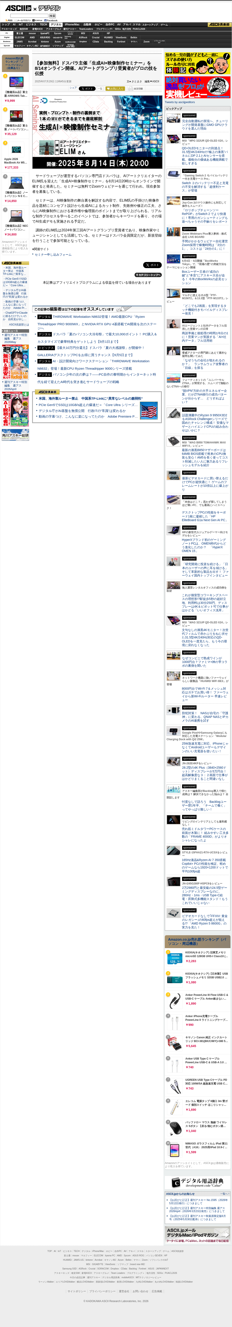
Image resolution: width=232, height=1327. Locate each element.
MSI (83, 33)
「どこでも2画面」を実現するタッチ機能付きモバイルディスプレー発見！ (205, 309)
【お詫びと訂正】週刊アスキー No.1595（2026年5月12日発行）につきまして (198, 1202)
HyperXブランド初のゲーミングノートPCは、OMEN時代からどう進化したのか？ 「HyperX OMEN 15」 (204, 545)
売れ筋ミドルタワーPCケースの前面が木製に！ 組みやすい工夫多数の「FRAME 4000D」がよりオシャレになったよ (205, 834)
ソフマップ (57, 46)
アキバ (127, 24)
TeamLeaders (86, 29)
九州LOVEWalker (144, 1282)
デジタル (47, 8)
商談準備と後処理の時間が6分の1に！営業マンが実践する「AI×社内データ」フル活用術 (205, 337)
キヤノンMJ (32, 46)
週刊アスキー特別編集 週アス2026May (15, 338)
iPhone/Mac (72, 24)
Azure (58, 41)
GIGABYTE (57, 38)
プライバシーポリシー (102, 1291)
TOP (49, 1251)
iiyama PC (110, 1255)
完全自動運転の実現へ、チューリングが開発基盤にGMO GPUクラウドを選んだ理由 (205, 124)
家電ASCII (37, 29)
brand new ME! (137, 1264)
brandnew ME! (70, 46)
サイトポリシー (77, 1291)
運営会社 (124, 1291)
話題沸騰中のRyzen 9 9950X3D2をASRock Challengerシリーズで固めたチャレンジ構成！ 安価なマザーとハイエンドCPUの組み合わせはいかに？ (205, 422)
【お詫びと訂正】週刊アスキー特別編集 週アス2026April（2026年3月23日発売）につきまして (197, 1210)
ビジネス (31, 24)
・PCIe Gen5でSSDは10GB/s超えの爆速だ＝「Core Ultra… (15, 282)
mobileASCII (128, 1277)
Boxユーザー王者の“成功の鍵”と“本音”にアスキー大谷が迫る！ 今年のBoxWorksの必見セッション (204, 277)
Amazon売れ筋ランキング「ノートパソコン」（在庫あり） (14, 63)
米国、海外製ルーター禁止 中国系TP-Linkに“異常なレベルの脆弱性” (91, 398)
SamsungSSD (68, 37)
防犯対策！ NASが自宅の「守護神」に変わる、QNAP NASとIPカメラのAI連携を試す (205, 716)
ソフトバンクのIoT (159, 41)
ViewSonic (121, 37)
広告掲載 (157, 1291)
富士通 (19, 33)
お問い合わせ (140, 1291)
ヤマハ (134, 41)
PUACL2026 (139, 29)
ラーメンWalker (46, 1282)
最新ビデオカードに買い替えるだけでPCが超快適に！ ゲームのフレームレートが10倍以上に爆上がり (205, 483)
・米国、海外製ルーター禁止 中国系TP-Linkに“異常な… (14, 271)
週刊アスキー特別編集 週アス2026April (15, 385)
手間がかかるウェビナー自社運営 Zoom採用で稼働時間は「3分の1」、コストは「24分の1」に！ (206, 245)
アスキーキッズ (9, 29)
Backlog (108, 41)
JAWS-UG (79, 1260)
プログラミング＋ (135, 1273)
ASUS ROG (45, 37)
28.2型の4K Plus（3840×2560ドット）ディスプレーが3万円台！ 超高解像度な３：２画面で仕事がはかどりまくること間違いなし (205, 773)
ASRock (83, 37)
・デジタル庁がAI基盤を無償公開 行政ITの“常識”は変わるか (15, 293)
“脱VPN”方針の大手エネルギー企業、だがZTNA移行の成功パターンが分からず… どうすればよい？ (204, 396)
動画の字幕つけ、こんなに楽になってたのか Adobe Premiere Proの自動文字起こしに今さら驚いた (113, 416)
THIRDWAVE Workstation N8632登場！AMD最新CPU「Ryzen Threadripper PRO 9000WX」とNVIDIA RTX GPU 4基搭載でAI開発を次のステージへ (96, 322)
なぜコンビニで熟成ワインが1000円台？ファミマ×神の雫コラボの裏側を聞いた (204, 662)
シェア (73, 87)
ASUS (96, 33)
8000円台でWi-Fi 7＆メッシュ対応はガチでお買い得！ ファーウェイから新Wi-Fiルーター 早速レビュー (205, 694)
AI (14, 24)
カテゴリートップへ (148, 275)
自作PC (109, 24)
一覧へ (224, 1193)
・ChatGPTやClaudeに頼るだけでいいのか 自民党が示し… (15, 316)
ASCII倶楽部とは (19, 324)
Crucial (96, 37)
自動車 (87, 24)
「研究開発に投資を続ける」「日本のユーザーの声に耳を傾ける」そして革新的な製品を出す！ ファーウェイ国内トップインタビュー (205, 569)
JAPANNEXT (45, 45)
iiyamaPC (44, 33)
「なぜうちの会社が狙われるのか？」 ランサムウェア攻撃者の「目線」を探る (205, 364)
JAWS (19, 41)
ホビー (98, 24)
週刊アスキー (69, 29)
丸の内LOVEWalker (164, 1282)
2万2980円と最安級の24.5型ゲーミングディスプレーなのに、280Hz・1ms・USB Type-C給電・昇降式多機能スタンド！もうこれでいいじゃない (205, 895)
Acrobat (32, 41)
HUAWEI (108, 37)
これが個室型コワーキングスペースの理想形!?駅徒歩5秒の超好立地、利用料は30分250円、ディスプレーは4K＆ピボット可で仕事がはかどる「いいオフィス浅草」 (205, 602)
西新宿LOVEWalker (105, 1282)
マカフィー (19, 46)
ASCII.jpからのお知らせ (180, 1193)
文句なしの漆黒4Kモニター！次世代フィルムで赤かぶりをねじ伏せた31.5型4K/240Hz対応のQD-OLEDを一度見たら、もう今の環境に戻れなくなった (205, 637)
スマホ (137, 24)
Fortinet (121, 41)
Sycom (57, 33)
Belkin (133, 37)
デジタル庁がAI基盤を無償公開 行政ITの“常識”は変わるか (82, 411)
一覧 (100, 88)
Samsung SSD (69, 1268)
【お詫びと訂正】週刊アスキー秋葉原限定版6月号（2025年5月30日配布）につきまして (197, 1218)
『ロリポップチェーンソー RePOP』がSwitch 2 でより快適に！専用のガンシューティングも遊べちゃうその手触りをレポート (205, 215)
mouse (32, 33)
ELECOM (19, 37)
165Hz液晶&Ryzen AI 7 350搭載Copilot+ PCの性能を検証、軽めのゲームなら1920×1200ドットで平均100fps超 (205, 865)
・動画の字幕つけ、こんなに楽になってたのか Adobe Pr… (15, 305)
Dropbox (83, 41)
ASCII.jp (18, 8)
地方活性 (126, 29)
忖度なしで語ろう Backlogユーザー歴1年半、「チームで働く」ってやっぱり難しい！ (204, 805)
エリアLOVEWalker (65, 1282)
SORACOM (103, 1268)
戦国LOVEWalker (184, 1282)
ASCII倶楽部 (220, 25)
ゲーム (164, 24)
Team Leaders (118, 1273)
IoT (21, 24)
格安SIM (24, 29)
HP (108, 33)
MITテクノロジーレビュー (148, 1277)
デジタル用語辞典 (111, 1277)
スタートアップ (150, 24)
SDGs (118, 29)
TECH (43, 24)
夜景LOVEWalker (125, 1282)
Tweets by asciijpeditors (180, 102)
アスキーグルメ (53, 29)
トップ (6, 24)
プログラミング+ (104, 29)
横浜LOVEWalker (85, 1282)
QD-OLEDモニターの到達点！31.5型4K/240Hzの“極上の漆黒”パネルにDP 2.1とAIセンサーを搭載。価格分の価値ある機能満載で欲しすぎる (205, 155)
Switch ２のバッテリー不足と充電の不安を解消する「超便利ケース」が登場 (205, 186)
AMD (32, 37)
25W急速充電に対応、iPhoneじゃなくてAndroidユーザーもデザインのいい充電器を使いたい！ (205, 747)
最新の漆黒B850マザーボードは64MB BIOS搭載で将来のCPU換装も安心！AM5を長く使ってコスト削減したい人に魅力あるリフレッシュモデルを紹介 (205, 457)
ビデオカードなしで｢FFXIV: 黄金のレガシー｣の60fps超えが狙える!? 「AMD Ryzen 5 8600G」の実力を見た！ (205, 921)
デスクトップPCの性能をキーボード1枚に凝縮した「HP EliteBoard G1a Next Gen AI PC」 (205, 516)
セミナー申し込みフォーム (53, 254)
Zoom (146, 41)
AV (119, 24)
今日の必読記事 (77, 1277)
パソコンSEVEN (70, 33)
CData (96, 41)
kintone (45, 41)
